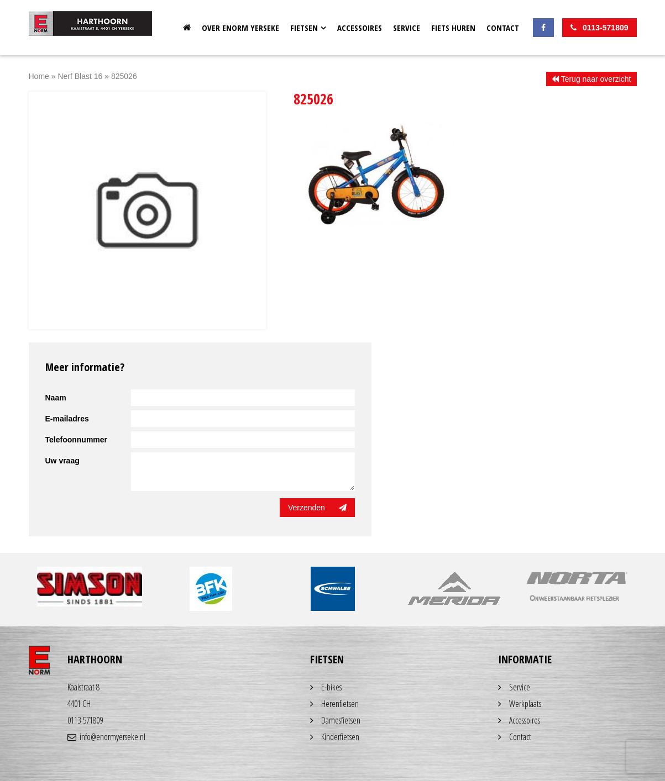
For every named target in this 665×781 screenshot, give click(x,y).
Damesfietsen (340, 720)
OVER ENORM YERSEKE (240, 27)
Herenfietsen (340, 704)
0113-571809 (85, 720)
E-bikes (331, 687)
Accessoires (359, 27)
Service (406, 27)
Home (187, 27)
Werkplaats (525, 704)
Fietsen (304, 27)
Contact (502, 27)
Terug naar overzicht (591, 79)
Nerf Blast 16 (79, 76)
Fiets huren (453, 27)
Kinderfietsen (340, 737)
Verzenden (317, 507)
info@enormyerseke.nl (106, 737)
